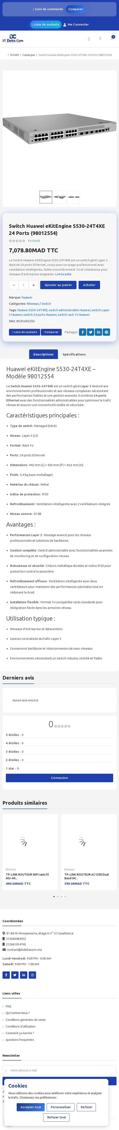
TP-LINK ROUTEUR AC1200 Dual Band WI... (86, 876)
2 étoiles (15, 760)
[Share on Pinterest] (106, 332)
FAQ (8, 1006)
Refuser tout (56, 1117)
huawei (27, 297)
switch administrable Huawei (69, 310)
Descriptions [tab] (43, 354)
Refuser (86, 1107)
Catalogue (29, 54)
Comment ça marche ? (20, 1033)
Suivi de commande (48, 9)
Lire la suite (63, 274)
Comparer (75, 9)
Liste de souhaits (45, 25)
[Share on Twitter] (90, 332)
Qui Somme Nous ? (18, 1013)
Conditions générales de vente (26, 1019)
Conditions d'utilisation (20, 1026)
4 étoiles (15, 743)
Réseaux (33, 303)
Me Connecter (76, 24)
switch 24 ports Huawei (39, 314)
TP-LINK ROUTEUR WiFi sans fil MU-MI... (27, 876)
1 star (12, 768)
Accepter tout (30, 1107)
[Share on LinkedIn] (98, 332)
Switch (46, 303)
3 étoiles (15, 751)
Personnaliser (60, 1107)
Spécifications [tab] (74, 354)
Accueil (14, 54)
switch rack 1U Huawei (74, 314)
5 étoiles (15, 734)
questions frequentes (20, 1039)
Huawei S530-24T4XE (32, 310)
